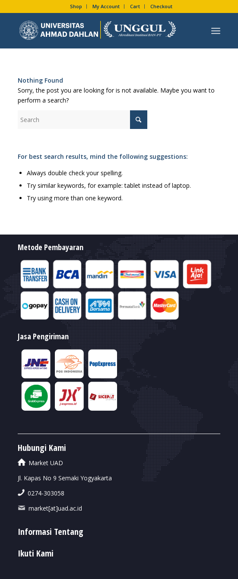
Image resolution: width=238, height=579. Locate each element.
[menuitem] (76, 6)
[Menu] (215, 30)
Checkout (161, 6)
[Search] (82, 119)
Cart (135, 6)
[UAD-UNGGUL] (99, 30)
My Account (106, 6)
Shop (76, 6)
